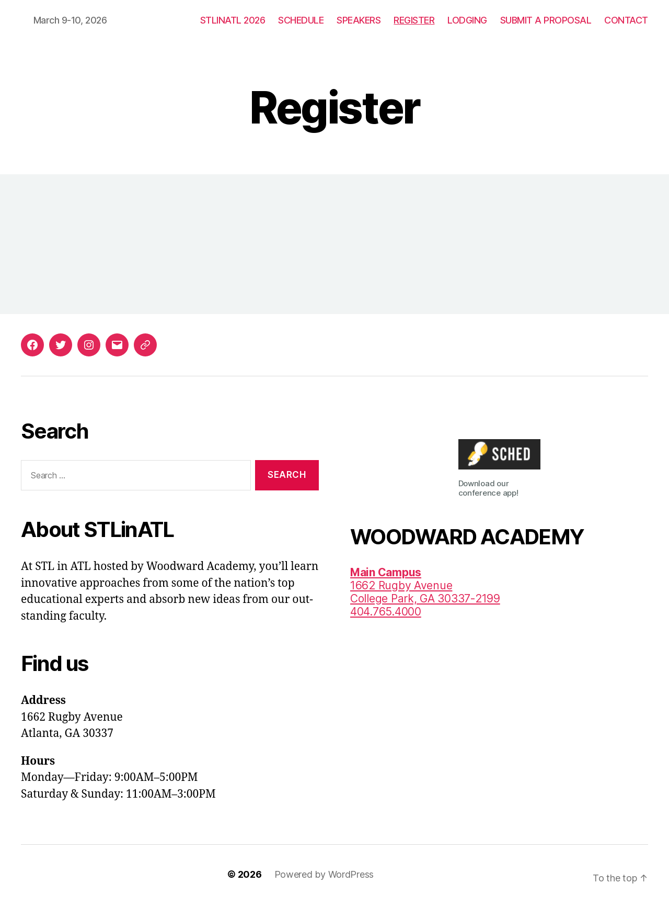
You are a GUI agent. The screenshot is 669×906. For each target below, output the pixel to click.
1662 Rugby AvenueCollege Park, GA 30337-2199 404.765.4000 (425, 592)
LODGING (467, 20)
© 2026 (244, 874)
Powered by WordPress (324, 874)
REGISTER (414, 20)
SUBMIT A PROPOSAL (546, 20)
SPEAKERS (358, 20)
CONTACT (626, 20)
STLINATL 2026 (233, 20)
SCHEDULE (301, 20)
